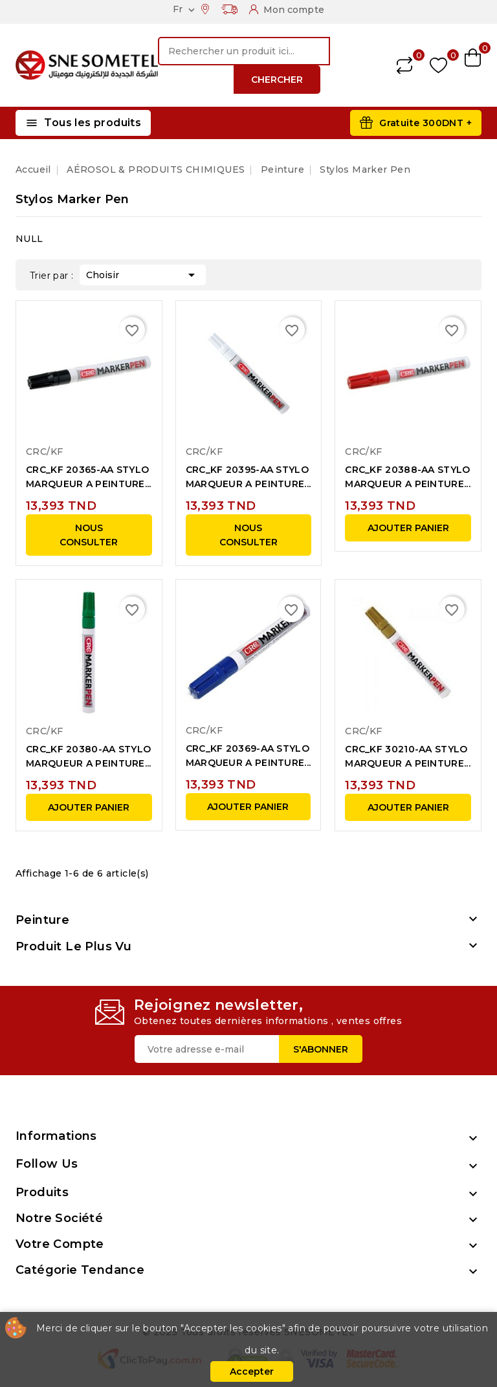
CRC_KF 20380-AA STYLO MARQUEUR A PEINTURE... (88, 756)
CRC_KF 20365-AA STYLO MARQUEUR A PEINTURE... (88, 477)
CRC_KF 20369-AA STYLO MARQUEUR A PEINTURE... (248, 756)
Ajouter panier (408, 528)
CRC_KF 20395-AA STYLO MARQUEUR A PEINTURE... (248, 477)
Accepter (252, 1371)
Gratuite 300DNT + (425, 123)
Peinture (42, 920)
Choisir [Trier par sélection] (142, 274)
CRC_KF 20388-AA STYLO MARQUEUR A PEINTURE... (407, 477)
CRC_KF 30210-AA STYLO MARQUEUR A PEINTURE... (407, 756)
